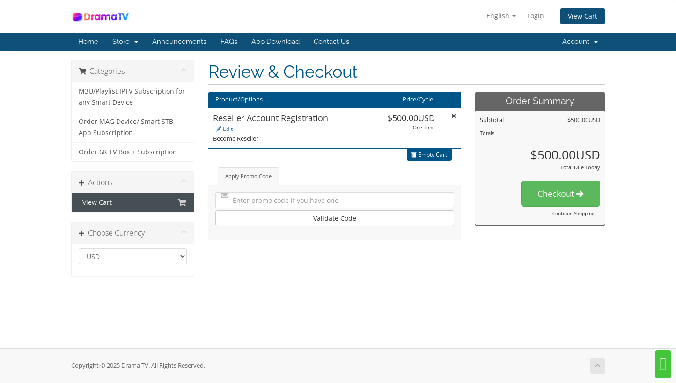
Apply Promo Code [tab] (248, 176)
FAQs (228, 41)
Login (535, 15)
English (501, 15)
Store (125, 41)
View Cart (582, 16)
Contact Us (331, 41)
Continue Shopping (573, 213)
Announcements (179, 41)
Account (580, 41)
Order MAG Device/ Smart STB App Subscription (126, 127)
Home (88, 41)
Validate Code (334, 218)
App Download (275, 41)
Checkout (560, 193)
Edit (224, 129)
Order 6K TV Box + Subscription (128, 152)
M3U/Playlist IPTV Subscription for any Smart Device (132, 97)
